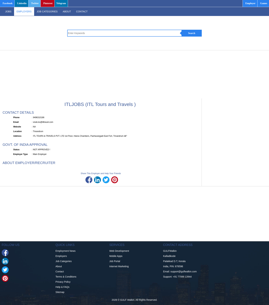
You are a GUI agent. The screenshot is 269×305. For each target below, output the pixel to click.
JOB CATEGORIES (47, 11)
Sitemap (60, 292)
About (59, 266)
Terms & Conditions (66, 276)
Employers (61, 256)
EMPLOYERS (24, 11)
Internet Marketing (119, 266)
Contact (60, 271)
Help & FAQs (62, 287)
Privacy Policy (63, 281)
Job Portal (114, 261)
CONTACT (82, 11)
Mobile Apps (115, 256)
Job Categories (64, 261)
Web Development (119, 251)
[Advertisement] (108, 74)
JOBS (8, 11)
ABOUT (67, 11)
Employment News (66, 251)
